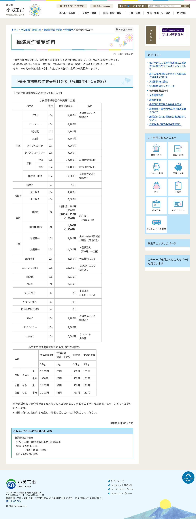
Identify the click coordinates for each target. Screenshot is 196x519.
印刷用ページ (125, 29)
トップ (14, 29)
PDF (139, 6)
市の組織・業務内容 (31, 29)
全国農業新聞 (156, 95)
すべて (124, 6)
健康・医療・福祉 (112, 13)
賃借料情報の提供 (158, 81)
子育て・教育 (89, 13)
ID (145, 6)
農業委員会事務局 (53, 29)
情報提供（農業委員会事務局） (165, 124)
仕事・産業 (134, 13)
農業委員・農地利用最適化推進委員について (167, 110)
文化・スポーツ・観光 (158, 13)
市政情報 (181, 13)
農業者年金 (155, 99)
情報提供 (69, 29)
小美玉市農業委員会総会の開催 (165, 104)
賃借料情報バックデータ (162, 86)
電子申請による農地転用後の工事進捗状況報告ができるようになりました (167, 66)
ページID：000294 (123, 53)
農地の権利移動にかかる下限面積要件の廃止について (167, 75)
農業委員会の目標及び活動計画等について (167, 118)
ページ (132, 6)
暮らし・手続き (67, 13)
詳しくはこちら (13, 500)
